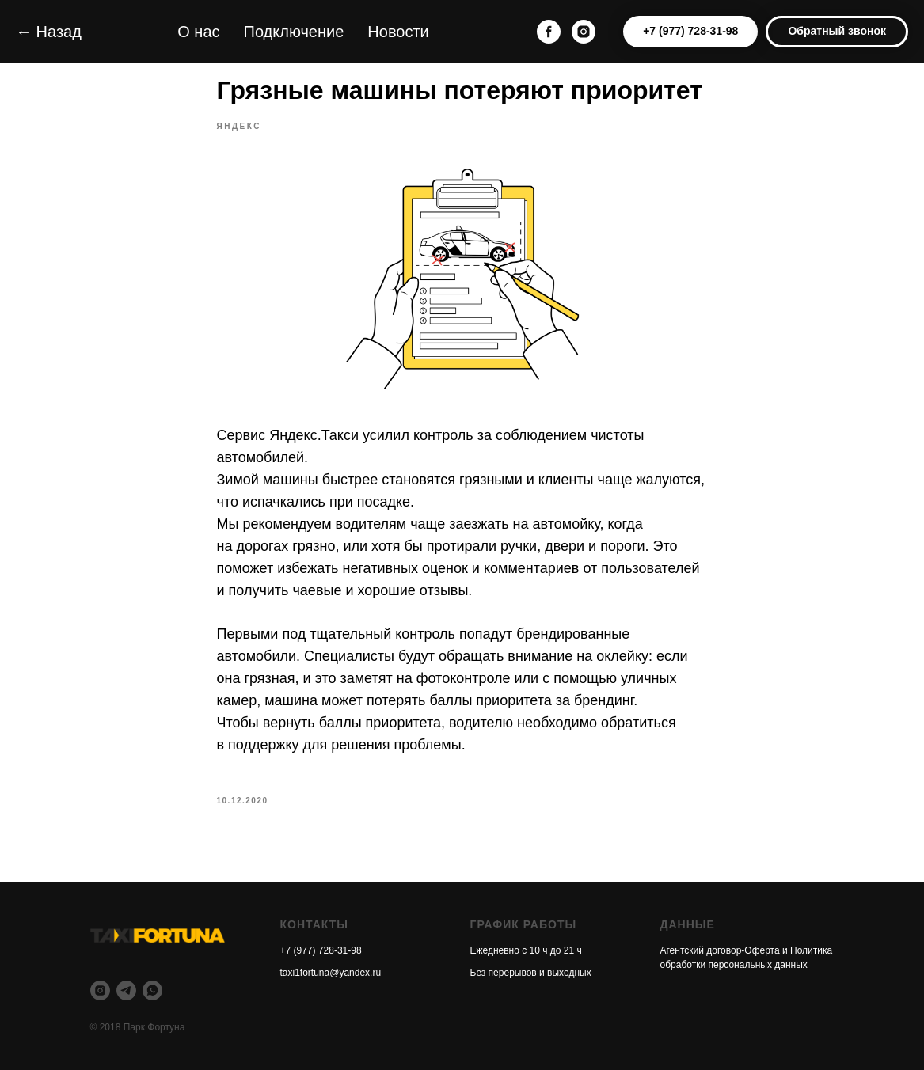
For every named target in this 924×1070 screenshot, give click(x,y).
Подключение (294, 31)
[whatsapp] (152, 990)
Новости (397, 31)
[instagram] (583, 32)
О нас (198, 31)
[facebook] (549, 32)
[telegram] (126, 990)
